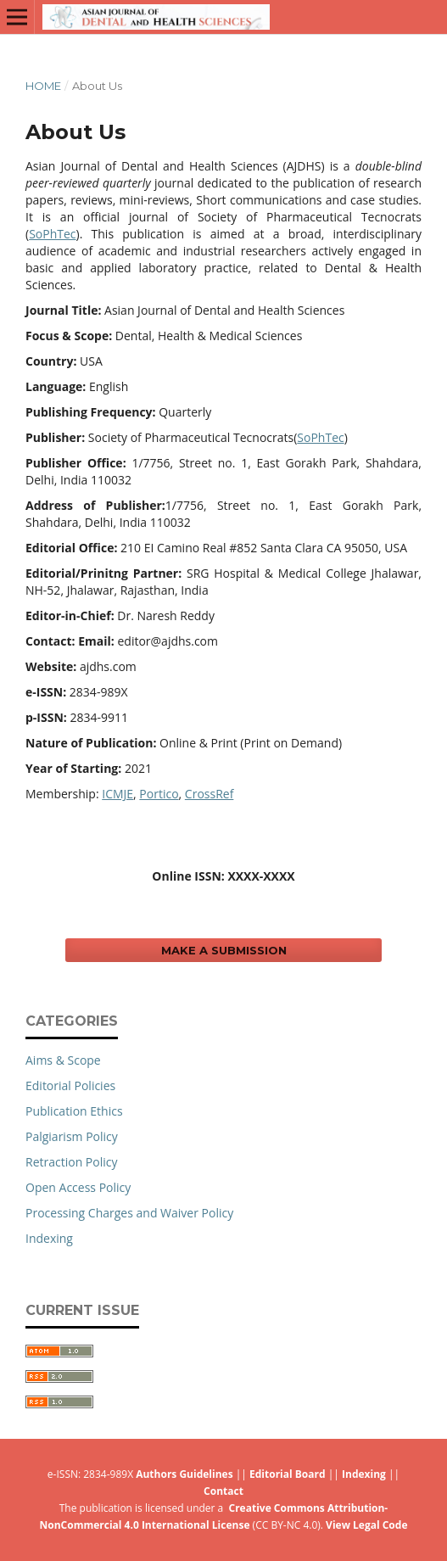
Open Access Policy (78, 1187)
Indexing (49, 1238)
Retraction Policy (71, 1162)
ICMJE (117, 794)
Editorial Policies (70, 1085)
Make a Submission (224, 950)
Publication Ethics (74, 1111)
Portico (158, 794)
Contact (223, 1491)
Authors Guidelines (184, 1474)
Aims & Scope (63, 1060)
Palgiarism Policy (71, 1136)
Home (43, 85)
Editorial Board (287, 1474)
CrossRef (209, 794)
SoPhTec (52, 234)
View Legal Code (366, 1525)
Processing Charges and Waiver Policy (129, 1213)
